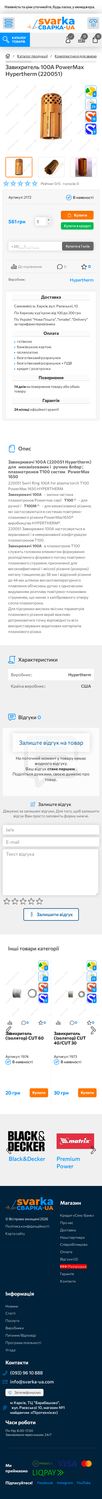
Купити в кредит (77, 226)
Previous (9, 1030)
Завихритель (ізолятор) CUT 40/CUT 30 (70, 1038)
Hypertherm (82, 279)
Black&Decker (27, 1158)
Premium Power (68, 1162)
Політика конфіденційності (27, 1226)
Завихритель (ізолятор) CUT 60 (24, 1036)
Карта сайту (15, 1233)
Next (93, 1030)
